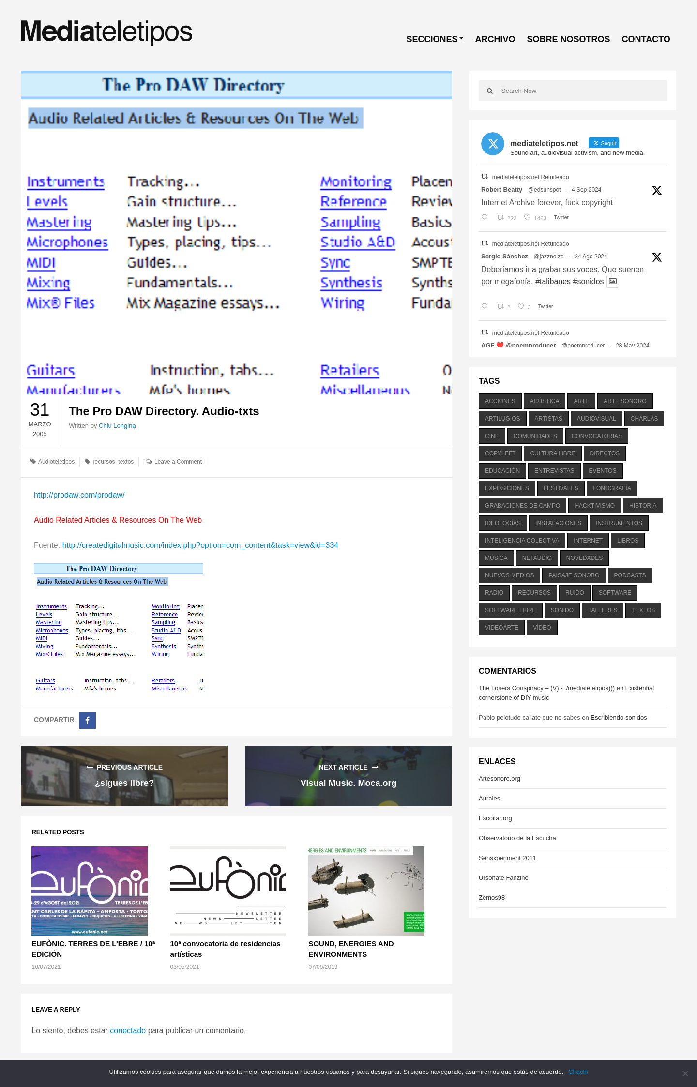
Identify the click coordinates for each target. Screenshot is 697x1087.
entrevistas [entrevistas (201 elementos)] (554, 471)
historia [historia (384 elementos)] (642, 505)
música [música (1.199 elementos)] (496, 558)
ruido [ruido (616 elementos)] (574, 592)
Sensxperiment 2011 (507, 857)
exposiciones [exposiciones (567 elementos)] (507, 488)
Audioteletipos (56, 461)
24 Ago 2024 (591, 256)
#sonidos (588, 281)
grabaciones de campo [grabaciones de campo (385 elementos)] (522, 505)
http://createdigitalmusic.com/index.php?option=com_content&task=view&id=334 (200, 545)
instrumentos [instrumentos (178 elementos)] (619, 523)
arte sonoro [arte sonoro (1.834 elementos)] (625, 401)
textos (126, 461)
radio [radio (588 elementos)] (494, 592)
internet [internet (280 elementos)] (588, 540)
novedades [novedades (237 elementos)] (584, 558)
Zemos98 (492, 897)
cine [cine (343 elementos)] (492, 436)
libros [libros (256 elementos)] (627, 540)
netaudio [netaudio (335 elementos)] (537, 558)
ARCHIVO (495, 39)
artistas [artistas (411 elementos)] (549, 418)
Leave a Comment (178, 461)
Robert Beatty (501, 189)
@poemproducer (583, 345)
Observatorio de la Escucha (517, 838)
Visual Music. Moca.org (349, 783)
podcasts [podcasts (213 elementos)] (630, 575)
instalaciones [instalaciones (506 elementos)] (558, 523)
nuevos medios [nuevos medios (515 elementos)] (509, 575)
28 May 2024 (632, 345)
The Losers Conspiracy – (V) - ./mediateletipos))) (547, 688)
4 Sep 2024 (586, 189)
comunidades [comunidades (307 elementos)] (535, 436)
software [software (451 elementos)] (615, 592)
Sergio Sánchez (504, 256)
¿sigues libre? (124, 783)
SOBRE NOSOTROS (568, 39)
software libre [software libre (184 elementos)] (510, 610)
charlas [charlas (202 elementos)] (644, 418)
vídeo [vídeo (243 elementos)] (542, 627)
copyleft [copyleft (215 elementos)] (500, 453)
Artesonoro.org (499, 778)
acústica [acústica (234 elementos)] (545, 401)
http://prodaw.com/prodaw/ (79, 495)
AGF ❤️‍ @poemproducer (518, 345)
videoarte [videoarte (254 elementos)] (501, 627)
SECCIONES (431, 39)
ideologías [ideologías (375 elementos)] (503, 523)
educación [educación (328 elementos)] (502, 471)
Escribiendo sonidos (619, 717)
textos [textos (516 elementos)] (643, 610)
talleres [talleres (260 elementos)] (602, 610)
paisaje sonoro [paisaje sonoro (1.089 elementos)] (573, 575)
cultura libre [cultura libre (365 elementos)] (552, 453)
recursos (104, 461)
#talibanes (553, 281)
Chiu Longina (117, 425)
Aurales (489, 798)
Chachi (578, 1071)
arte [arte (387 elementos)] (581, 401)
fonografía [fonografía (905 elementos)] (612, 488)
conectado (128, 1031)
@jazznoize (548, 256)
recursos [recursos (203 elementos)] (534, 592)
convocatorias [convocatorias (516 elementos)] (597, 436)
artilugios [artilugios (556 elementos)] (502, 418)
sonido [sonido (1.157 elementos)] (562, 610)
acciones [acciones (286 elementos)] (500, 401)
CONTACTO (645, 39)
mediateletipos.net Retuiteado (530, 177)
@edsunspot (544, 189)
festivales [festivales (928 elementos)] (561, 488)
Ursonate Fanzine (504, 877)
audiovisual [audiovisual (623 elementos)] (596, 418)
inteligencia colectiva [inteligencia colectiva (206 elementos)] (522, 540)
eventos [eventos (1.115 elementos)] (603, 471)
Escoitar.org (495, 818)
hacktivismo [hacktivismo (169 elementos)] (595, 505)
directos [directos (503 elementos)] (605, 453)
